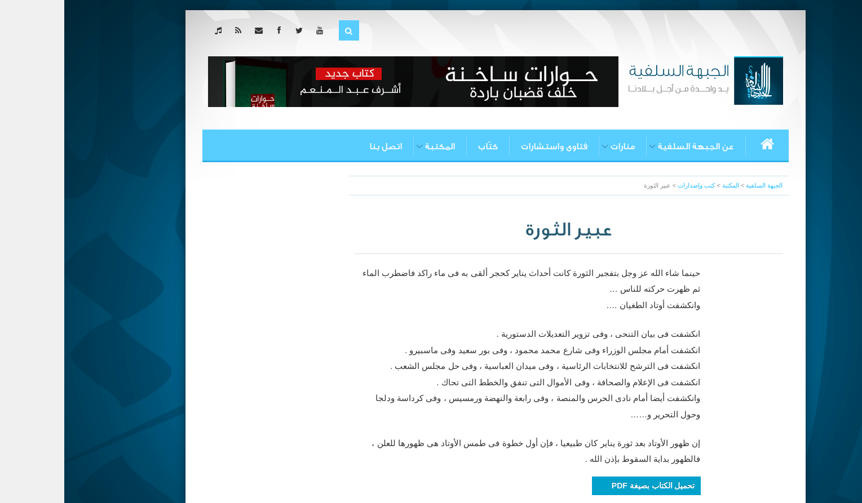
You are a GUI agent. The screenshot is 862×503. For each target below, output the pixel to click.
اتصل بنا (321, 146)
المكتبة (376, 146)
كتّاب (424, 146)
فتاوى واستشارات (490, 146)
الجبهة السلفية (700, 185)
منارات (558, 146)
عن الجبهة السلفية (632, 146)
